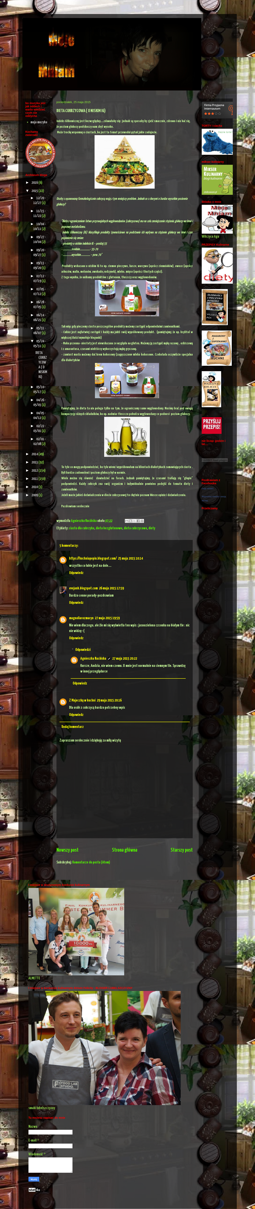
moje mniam (208, 488)
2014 (34, 454)
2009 (34, 495)
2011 (34, 479)
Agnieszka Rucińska (84, 521)
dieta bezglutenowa (109, 528)
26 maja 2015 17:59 (111, 588)
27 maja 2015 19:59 (107, 618)
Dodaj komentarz (72, 727)
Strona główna (124, 850)
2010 (34, 487)
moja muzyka (38, 122)
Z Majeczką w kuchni (82, 700)
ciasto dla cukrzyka (81, 528)
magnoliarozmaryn (81, 618)
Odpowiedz (76, 573)
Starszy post (182, 850)
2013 (34, 462)
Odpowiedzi (83, 650)
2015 (34, 191)
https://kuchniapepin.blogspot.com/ (93, 558)
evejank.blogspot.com (83, 588)
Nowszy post (67, 850)
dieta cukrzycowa (135, 528)
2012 (34, 470)
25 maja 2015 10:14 (130, 558)
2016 (34, 183)
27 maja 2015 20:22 (124, 658)
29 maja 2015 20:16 (109, 700)
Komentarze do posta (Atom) (91, 862)
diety (151, 528)
